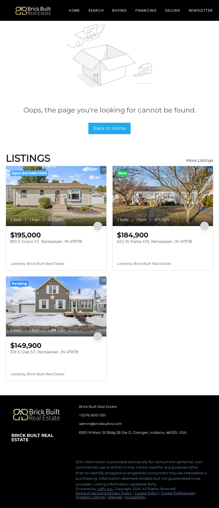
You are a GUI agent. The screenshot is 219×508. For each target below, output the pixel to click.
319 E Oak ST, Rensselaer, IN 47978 (44, 351)
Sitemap (115, 497)
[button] (33, 10)
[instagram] (38, 463)
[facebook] (15, 463)
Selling (172, 10)
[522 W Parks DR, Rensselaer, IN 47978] (163, 196)
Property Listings (90, 497)
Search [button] (96, 10)
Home (74, 10)
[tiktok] (50, 463)
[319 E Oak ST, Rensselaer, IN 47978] (56, 306)
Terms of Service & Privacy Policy (104, 493)
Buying (119, 10)
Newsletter (201, 10)
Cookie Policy (146, 493)
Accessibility (135, 497)
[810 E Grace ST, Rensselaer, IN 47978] (56, 196)
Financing (146, 10)
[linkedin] (27, 463)
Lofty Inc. (105, 489)
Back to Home (109, 128)
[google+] (61, 463)
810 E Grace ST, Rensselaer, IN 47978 (46, 241)
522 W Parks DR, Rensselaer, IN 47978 (154, 241)
